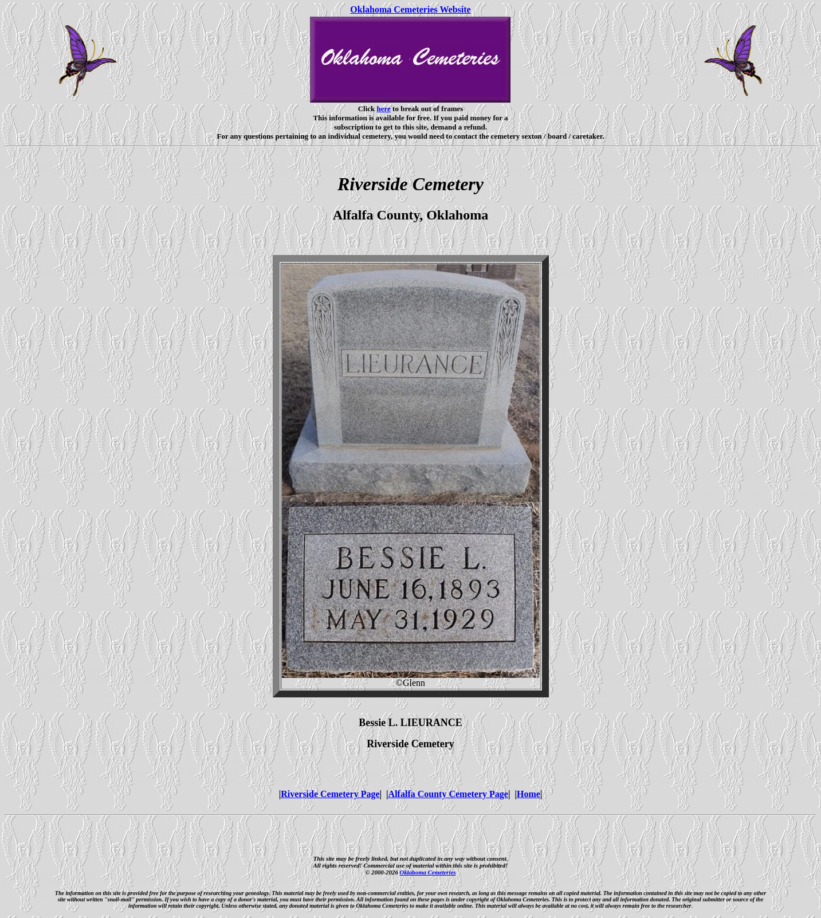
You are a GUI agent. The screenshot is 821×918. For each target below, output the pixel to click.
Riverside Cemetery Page (330, 794)
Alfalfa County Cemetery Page (448, 794)
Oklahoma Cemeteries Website (410, 9)
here (384, 108)
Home (528, 794)
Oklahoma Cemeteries (427, 872)
